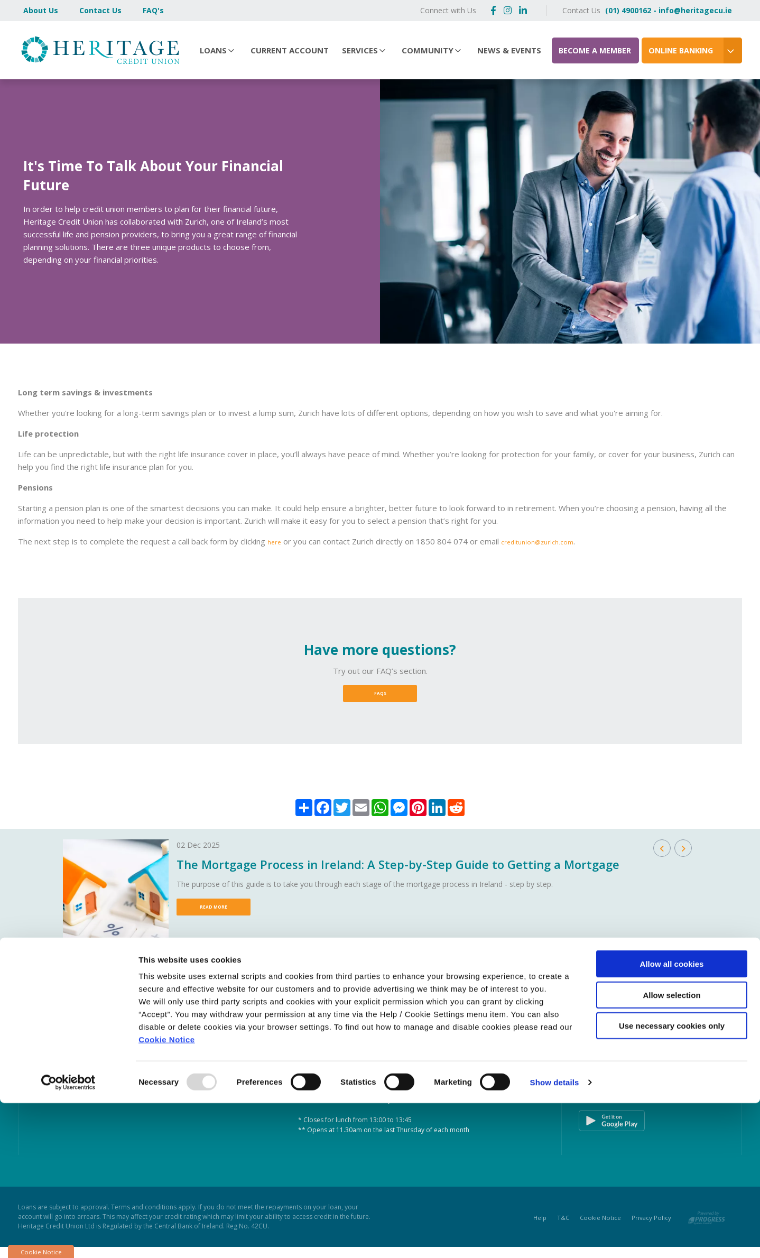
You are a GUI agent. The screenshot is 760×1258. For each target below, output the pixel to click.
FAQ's (153, 10)
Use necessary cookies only (672, 1180)
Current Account (290, 50)
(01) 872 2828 (109, 1065)
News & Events (509, 50)
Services (360, 50)
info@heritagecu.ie (121, 1076)
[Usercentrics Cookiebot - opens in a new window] (68, 1237)
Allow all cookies (672, 1118)
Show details (554, 1237)
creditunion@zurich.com (547, 541)
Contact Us (100, 10)
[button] (662, 854)
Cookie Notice (166, 1194)
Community (427, 50)
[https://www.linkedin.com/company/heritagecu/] (523, 10)
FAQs (380, 696)
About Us (40, 10)
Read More (213, 915)
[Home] (97, 50)
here (275, 541)
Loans (213, 50)
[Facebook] (493, 10)
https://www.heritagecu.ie (134, 1088)
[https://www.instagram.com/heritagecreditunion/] (508, 10)
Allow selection (671, 1149)
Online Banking (680, 50)
